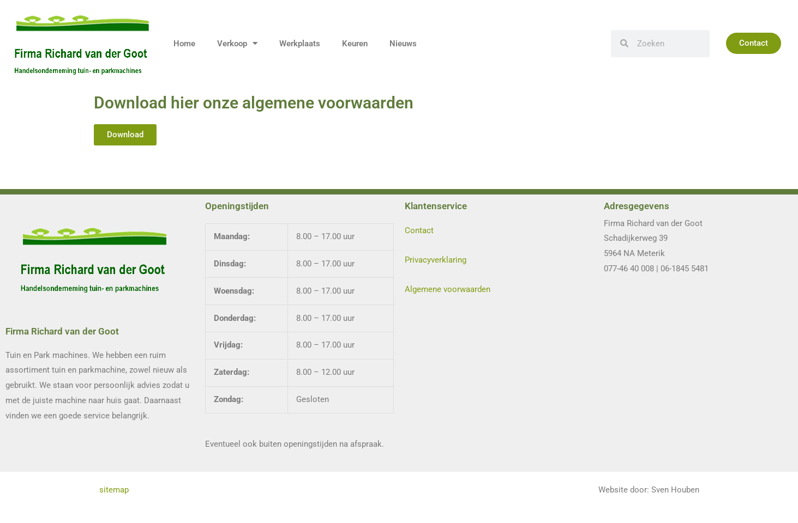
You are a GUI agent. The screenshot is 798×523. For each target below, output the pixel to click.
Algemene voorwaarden (447, 289)
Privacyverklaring (435, 260)
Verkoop (237, 43)
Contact (419, 230)
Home (184, 43)
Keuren (355, 43)
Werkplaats (299, 43)
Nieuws (403, 43)
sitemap (115, 490)
